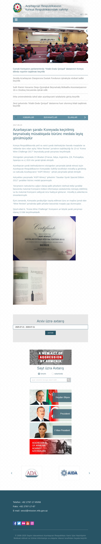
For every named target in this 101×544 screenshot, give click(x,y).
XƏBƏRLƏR (28, 117)
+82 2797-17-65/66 (31, 502)
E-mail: (30, 511)
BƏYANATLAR (50, 117)
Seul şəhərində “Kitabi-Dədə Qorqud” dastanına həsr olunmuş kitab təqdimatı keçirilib (50, 104)
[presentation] (16, 117)
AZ (81, 14)
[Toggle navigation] (16, 20)
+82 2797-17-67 (27, 506)
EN (86, 14)
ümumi (43, 374)
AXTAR (50, 333)
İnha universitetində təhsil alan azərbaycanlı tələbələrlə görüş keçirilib (46, 97)
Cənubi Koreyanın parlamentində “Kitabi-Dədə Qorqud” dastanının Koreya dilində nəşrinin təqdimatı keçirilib (48, 70)
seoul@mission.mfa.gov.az (34, 511)
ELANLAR (72, 117)
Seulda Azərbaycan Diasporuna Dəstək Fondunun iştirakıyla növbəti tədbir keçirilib (48, 79)
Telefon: (27, 502)
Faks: (24, 506)
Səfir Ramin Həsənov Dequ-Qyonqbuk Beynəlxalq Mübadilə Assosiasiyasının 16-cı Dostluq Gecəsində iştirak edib (49, 88)
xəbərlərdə (58, 374)
